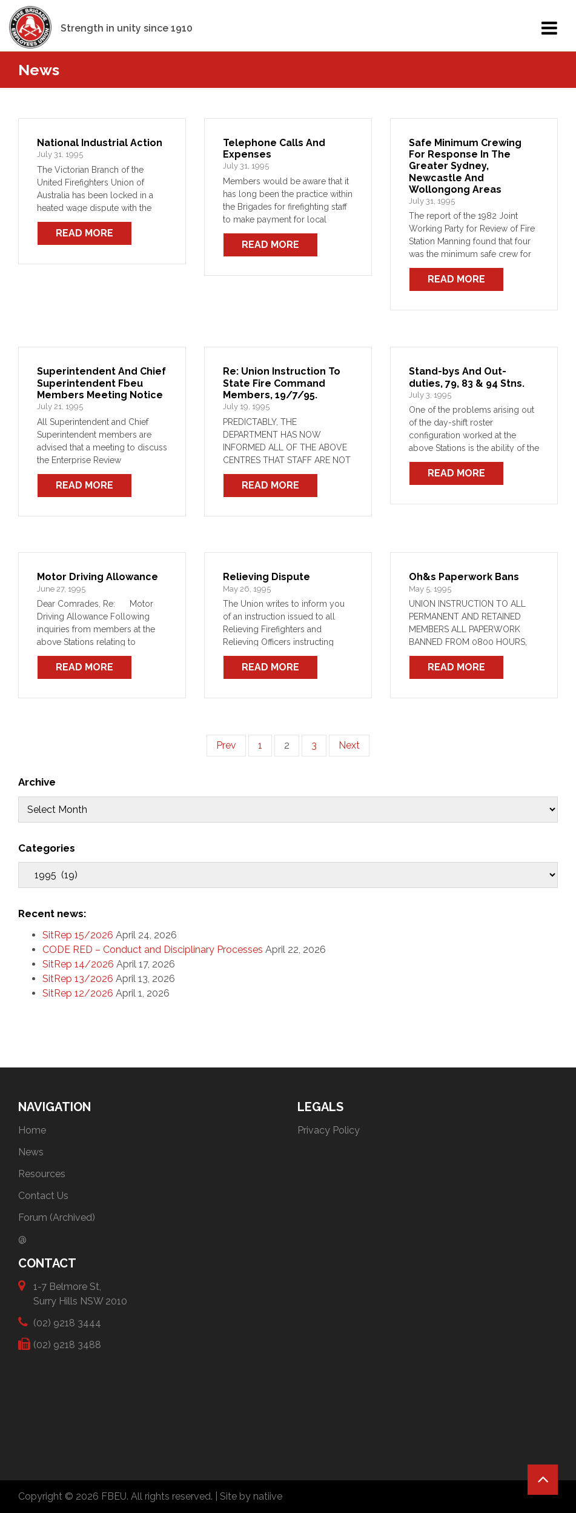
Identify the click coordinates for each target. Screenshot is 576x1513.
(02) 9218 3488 (67, 1344)
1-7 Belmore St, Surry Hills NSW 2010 (80, 1293)
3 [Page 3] (314, 745)
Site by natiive (251, 1496)
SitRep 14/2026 (78, 964)
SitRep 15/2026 (77, 935)
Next (349, 745)
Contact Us (43, 1195)
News (31, 1152)
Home (32, 1130)
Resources (41, 1174)
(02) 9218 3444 (67, 1322)
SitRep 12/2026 (77, 993)
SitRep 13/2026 (77, 978)
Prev (226, 745)
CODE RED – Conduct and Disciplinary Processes (152, 949)
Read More (84, 233)
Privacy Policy (328, 1130)
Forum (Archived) (56, 1217)
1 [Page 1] (260, 745)
